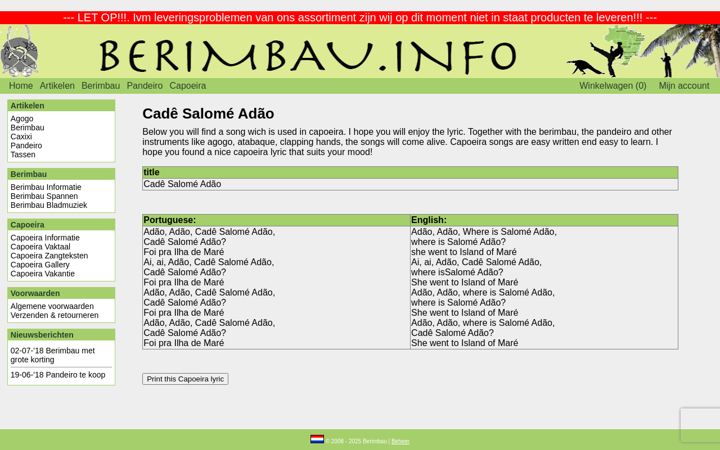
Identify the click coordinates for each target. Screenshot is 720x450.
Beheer (401, 441)
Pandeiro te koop (75, 374)
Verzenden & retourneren (54, 315)
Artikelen (57, 85)
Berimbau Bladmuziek (49, 205)
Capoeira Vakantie (43, 273)
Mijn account (684, 85)
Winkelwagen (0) (612, 85)
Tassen (23, 154)
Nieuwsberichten (42, 334)
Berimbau (101, 85)
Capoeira (187, 85)
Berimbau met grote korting (53, 355)
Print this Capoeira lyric (185, 379)
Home (21, 85)
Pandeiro (145, 85)
